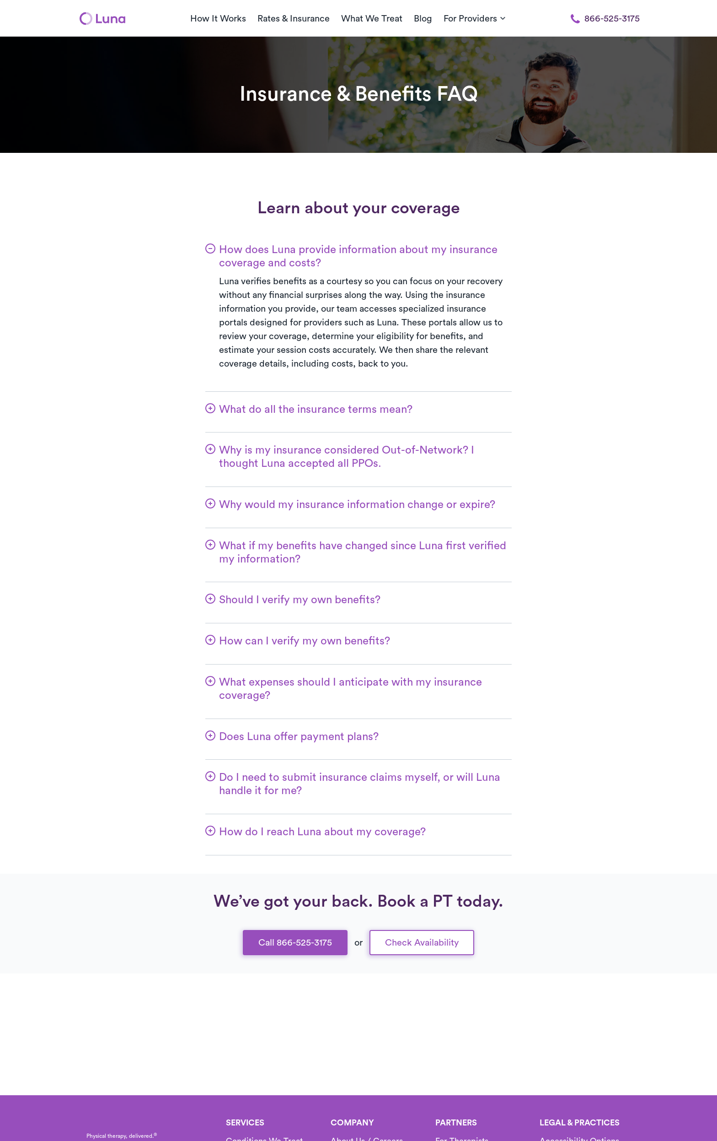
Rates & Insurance (293, 18)
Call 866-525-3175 (295, 942)
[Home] (102, 18)
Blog (423, 18)
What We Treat (371, 18)
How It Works (218, 18)
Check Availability (422, 942)
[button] (358, 250)
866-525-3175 (605, 18)
